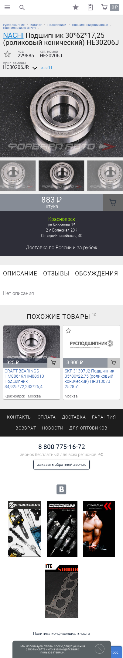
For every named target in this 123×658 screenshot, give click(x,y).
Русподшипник (14, 25)
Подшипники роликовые (90, 25)
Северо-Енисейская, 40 (61, 235)
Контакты (19, 417)
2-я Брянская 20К (61, 230)
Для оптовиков (88, 428)
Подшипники (56, 25)
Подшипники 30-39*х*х (19, 28)
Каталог (36, 25)
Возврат (25, 428)
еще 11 (41, 68)
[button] (58, 149)
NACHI (13, 35)
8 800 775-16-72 (61, 447)
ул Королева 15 (61, 225)
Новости (52, 428)
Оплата (47, 417)
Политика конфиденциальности (61, 633)
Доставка (61, 247)
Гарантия (104, 417)
